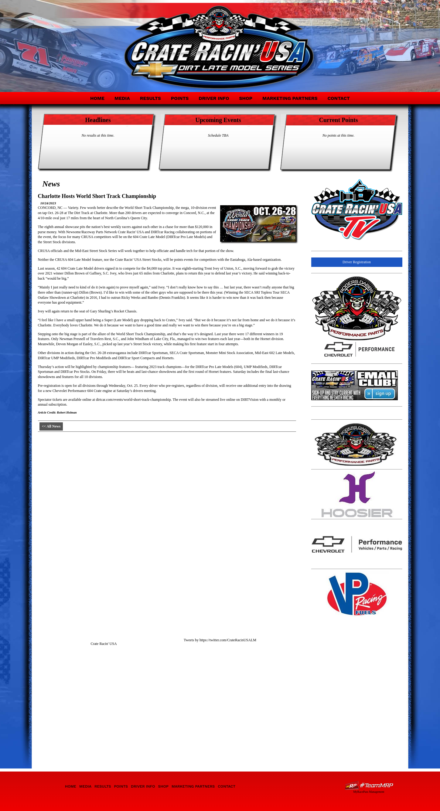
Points (180, 98)
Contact (338, 98)
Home (97, 98)
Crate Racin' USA (103, 644)
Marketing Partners (290, 98)
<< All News (51, 426)
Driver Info (214, 98)
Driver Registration (357, 262)
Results (150, 98)
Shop (245, 98)
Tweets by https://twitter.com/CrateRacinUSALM (220, 640)
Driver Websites (369, 785)
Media (122, 98)
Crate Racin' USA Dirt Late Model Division (93, 42)
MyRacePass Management (368, 791)
